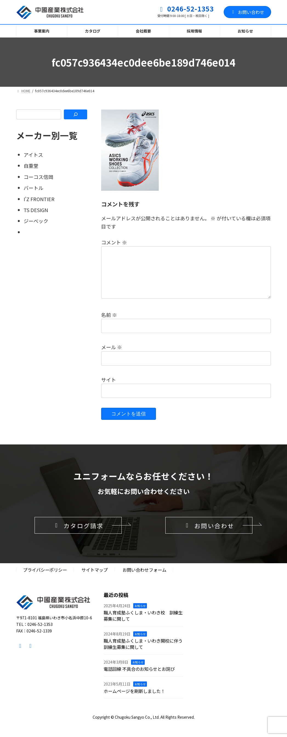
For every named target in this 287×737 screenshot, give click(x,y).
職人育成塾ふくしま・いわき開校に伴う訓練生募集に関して (143, 653)
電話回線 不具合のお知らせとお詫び (139, 678)
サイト (108, 388)
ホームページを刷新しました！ (134, 700)
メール (111, 355)
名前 (109, 323)
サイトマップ (94, 579)
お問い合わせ (247, 12)
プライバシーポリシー (45, 579)
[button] (78, 534)
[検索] (75, 114)
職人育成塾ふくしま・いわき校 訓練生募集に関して (143, 624)
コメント (114, 242)
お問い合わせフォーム (144, 579)
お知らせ (140, 615)
